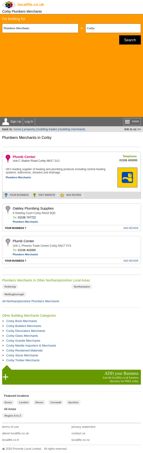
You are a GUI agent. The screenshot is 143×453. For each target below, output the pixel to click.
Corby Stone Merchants (22, 355)
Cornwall (55, 402)
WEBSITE (46, 195)
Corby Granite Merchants (23, 340)
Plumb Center (24, 157)
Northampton (82, 286)
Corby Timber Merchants (23, 360)
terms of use (10, 426)
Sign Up (15, 121)
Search (130, 40)
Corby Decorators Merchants (25, 331)
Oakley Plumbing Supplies (33, 208)
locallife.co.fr (10, 440)
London (23, 402)
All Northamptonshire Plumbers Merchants (30, 301)
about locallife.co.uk (15, 433)
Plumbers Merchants (18, 177)
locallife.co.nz (80, 440)
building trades (47, 129)
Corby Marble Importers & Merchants (31, 345)
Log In (29, 121)
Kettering (10, 286)
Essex (8, 402)
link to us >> (133, 129)
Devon (39, 402)
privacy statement (83, 426)
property (29, 129)
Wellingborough (14, 294)
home (17, 129)
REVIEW (73, 195)
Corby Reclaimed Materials (24, 350)
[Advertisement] (71, 82)
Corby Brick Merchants (21, 321)
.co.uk (31, 4)
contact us (78, 433)
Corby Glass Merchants (22, 335)
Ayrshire (73, 402)
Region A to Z (12, 415)
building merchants (72, 129)
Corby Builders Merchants (23, 326)
